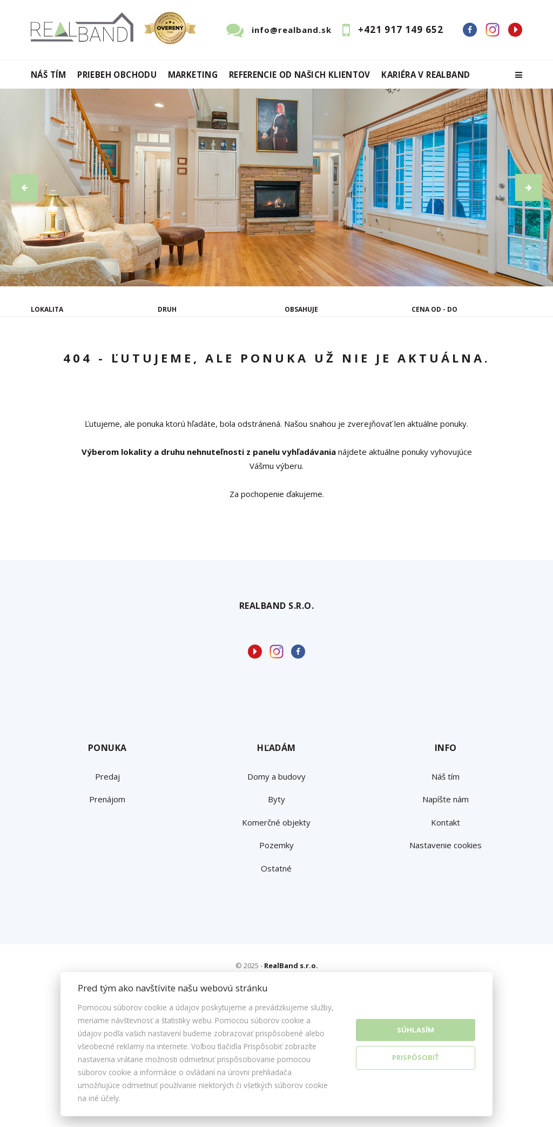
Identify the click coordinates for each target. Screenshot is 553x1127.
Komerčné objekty (276, 925)
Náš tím (48, 75)
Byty (276, 902)
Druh (167, 309)
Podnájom (71, 390)
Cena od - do (434, 309)
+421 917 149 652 (400, 29)
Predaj (64, 365)
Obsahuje (301, 309)
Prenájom (130, 365)
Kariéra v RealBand (425, 75)
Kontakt (445, 925)
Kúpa (193, 365)
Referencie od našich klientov (299, 75)
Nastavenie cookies (445, 948)
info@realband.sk (292, 29)
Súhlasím (415, 1030)
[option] (276, 187)
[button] (24, 187)
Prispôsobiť (415, 1057)
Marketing (193, 75)
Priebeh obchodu (117, 75)
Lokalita (47, 309)
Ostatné (276, 971)
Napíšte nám (445, 902)
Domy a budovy (276, 879)
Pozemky (276, 948)
